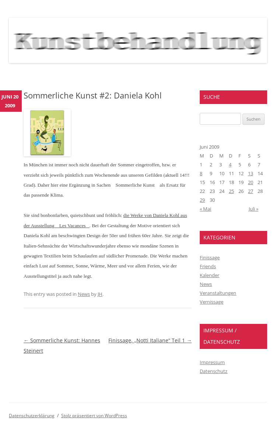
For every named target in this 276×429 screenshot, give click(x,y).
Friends (208, 266)
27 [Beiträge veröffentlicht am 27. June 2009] (250, 191)
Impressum (212, 362)
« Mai (205, 208)
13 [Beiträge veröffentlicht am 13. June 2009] (250, 173)
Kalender (209, 275)
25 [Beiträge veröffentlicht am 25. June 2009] (231, 191)
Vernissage (211, 301)
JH (100, 294)
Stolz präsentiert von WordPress (94, 415)
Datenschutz (213, 371)
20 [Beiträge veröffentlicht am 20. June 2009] (250, 182)
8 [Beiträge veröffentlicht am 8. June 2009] (201, 173)
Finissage (210, 257)
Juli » (253, 208)
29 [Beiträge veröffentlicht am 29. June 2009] (202, 200)
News (84, 294)
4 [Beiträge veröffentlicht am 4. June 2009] (230, 164)
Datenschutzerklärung (32, 415)
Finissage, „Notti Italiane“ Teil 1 (150, 340)
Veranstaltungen (218, 293)
